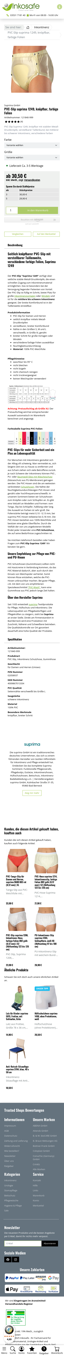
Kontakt (37, 1180)
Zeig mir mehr (32, 792)
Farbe (7, 140)
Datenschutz (10, 1135)
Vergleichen (17, 234)
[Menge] (12, 210)
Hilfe (35, 1185)
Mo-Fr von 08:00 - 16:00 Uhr (42, 15)
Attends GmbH (40, 1130)
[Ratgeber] (44, 1350)
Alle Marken (39, 1169)
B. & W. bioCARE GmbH (45, 1135)
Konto (36, 1200)
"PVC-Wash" (34, 587)
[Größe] (32, 157)
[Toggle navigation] (4, 1350)
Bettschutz (9, 1195)
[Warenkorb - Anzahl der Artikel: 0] (57, 1350)
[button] (32, 221)
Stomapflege (10, 1190)
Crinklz (36, 1164)
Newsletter (10, 1156)
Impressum (10, 1125)
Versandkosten (32, 180)
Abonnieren (50, 1243)
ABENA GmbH (40, 1125)
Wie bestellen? (11, 1150)
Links (35, 1190)
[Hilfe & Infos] (59, 7)
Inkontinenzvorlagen (24, 295)
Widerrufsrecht (12, 1145)
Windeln (45, 295)
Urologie (8, 1185)
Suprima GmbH (12, 105)
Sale (6, 1210)
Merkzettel (38, 1205)
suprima (33, 604)
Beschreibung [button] (15, 245)
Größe (8, 152)
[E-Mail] (23, 1243)
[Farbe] (32, 145)
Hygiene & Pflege (13, 1205)
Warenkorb (39, 1195)
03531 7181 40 (16, 15)
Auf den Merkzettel (46, 234)
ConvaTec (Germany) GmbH (43, 1157)
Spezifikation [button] (15, 639)
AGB (6, 1130)
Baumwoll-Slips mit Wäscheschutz (34, 476)
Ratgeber (9, 1166)
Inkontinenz (10, 1180)
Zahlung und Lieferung (16, 1140)
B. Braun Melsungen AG (45, 1140)
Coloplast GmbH (41, 1150)
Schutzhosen (27, 486)
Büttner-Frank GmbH (44, 1145)
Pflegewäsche (11, 1200)
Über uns (9, 1160)
